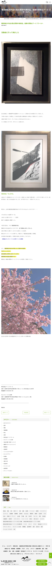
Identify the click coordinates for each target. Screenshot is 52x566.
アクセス (34, 524)
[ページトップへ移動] (49, 562)
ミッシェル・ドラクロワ (7, 529)
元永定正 (43, 516)
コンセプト (42, 518)
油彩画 (27, 511)
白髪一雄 (5, 461)
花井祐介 (30, 516)
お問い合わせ (36, 518)
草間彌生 (24, 526)
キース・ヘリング (25, 518)
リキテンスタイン (17, 518)
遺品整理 (11, 513)
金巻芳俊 (5, 468)
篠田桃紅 (3, 407)
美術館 (37, 511)
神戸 (14, 529)
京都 (40, 516)
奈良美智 (5, 458)
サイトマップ (39, 553)
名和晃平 (5, 449)
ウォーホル (35, 516)
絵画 (33, 526)
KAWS (4, 516)
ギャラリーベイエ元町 (8, 439)
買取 (8, 511)
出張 (5, 434)
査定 (5, 425)
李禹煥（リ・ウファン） (11, 516)
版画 (23, 511)
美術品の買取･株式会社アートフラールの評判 (32, 521)
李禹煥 (5, 456)
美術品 (4, 511)
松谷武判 (5, 463)
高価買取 (5, 430)
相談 (5, 427)
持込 (5, 432)
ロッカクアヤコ (7, 454)
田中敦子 (10, 518)
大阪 (26, 516)
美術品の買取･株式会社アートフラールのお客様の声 (12, 524)
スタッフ (30, 524)
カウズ (45, 513)
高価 (42, 526)
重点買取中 (29, 526)
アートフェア (32, 511)
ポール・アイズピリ (8, 470)
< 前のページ (5, 412)
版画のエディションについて (10, 444)
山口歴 (18, 516)
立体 (11, 511)
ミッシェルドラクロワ (8, 451)
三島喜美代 (5, 518)
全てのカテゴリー (7, 423)
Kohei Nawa (26, 513)
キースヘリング (7, 466)
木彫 (20, 511)
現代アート (16, 511)
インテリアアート (43, 511)
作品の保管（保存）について (10, 442)
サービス (25, 524)
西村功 (31, 518)
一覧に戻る (26, 412)
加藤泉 (36, 513)
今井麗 (22, 516)
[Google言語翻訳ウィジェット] (46, 2)
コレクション (5, 513)
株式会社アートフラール (9, 437)
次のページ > (47, 412)
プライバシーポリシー (7, 526)
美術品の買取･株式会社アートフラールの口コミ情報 (12, 521)
